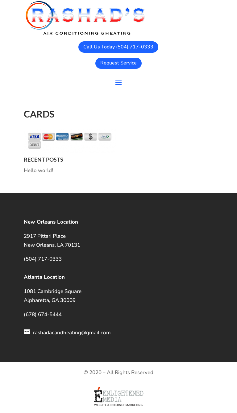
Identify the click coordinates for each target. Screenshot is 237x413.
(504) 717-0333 (43, 258)
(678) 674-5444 (43, 314)
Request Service (118, 63)
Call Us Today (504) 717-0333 (118, 46)
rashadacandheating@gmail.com (72, 332)
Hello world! (38, 170)
